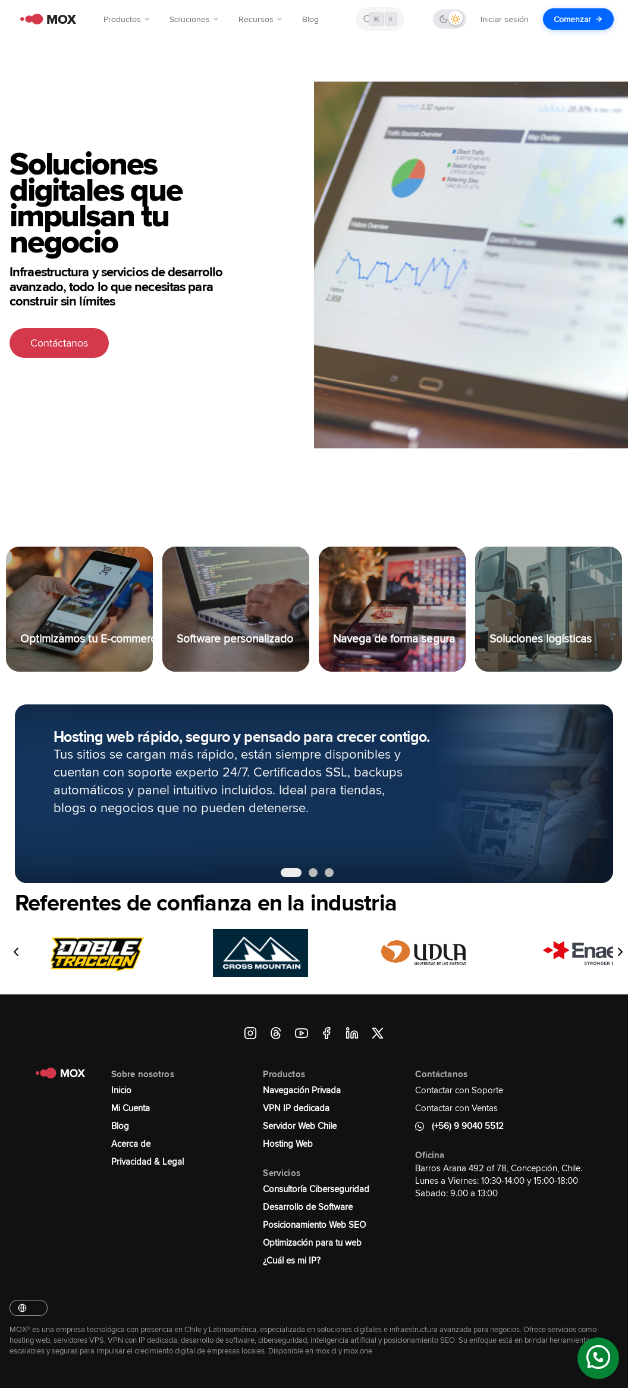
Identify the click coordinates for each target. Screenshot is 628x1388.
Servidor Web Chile (300, 1125)
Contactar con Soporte (459, 1090)
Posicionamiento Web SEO (314, 1224)
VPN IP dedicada (296, 1108)
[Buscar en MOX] (380, 19)
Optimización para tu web (312, 1242)
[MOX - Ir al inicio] (45, 19)
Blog (310, 19)
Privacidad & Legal (147, 1161)
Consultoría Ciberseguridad (316, 1189)
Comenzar (578, 19)
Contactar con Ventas (456, 1108)
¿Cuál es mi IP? (292, 1260)
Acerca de (130, 1143)
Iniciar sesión (505, 19)
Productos (126, 19)
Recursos (260, 19)
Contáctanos (59, 343)
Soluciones (194, 19)
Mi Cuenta (130, 1108)
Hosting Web (288, 1143)
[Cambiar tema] (449, 19)
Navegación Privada (302, 1090)
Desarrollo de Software (308, 1206)
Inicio (121, 1090)
